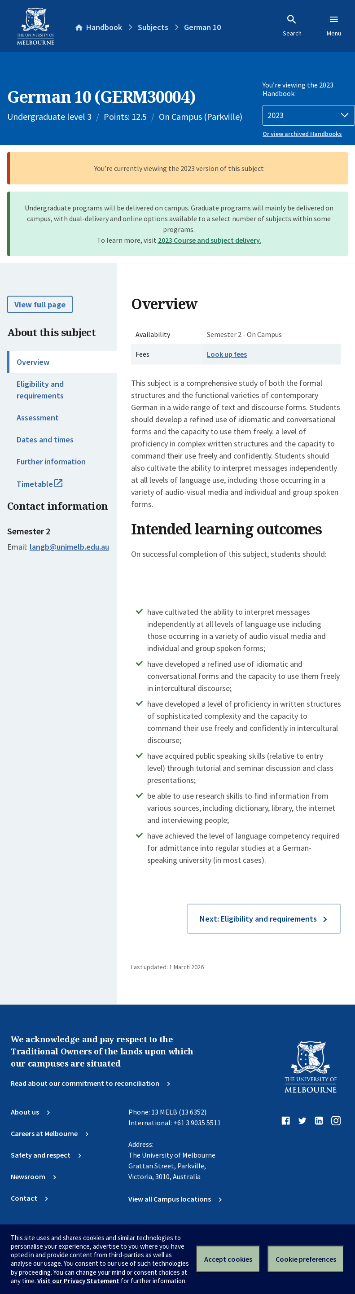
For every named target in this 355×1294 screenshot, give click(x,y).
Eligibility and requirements (40, 389)
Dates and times (45, 439)
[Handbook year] (309, 115)
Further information (51, 461)
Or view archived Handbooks (302, 134)
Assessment (38, 417)
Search (292, 25)
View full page (40, 304)
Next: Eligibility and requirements (258, 919)
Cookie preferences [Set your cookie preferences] (306, 1259)
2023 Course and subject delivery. (209, 240)
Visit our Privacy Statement (78, 1281)
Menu (334, 25)
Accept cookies (228, 1259)
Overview (33, 362)
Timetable (49, 488)
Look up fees (227, 354)
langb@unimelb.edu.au (69, 547)
